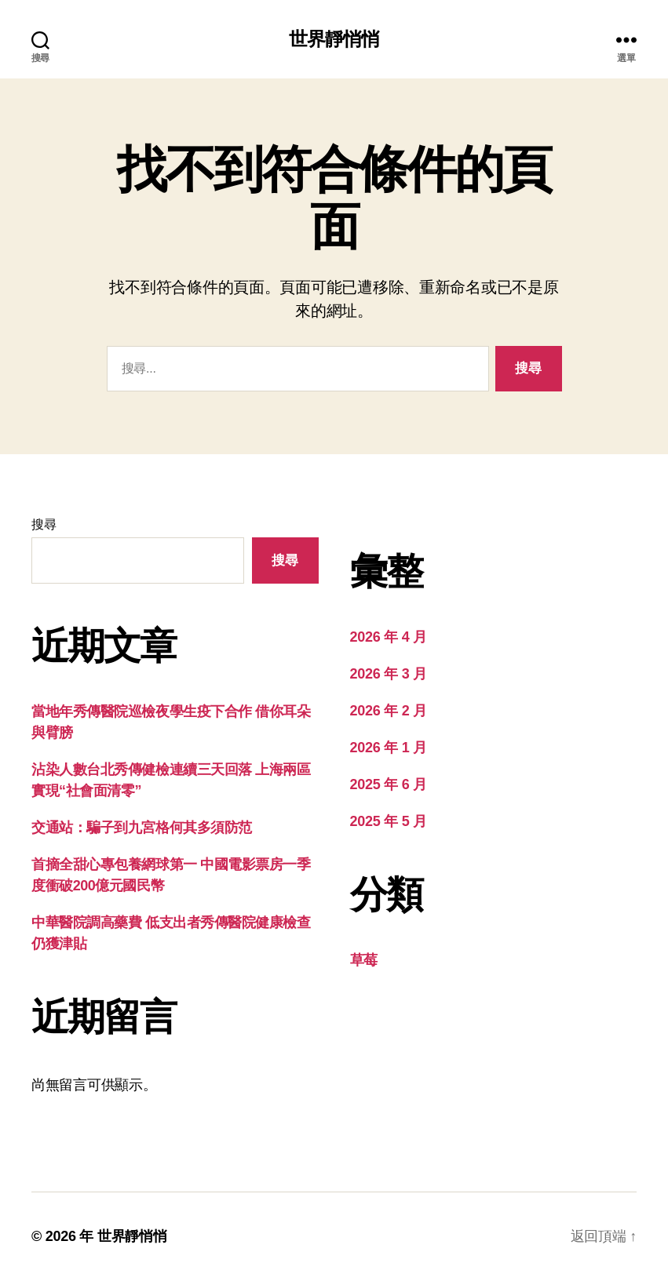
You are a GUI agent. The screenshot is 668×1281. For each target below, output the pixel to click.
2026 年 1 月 (388, 747)
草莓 (364, 960)
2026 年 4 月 (388, 637)
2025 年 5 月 (388, 821)
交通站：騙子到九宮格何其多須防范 (141, 827)
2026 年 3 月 (388, 674)
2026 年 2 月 (388, 711)
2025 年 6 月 (388, 784)
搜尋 (43, 524)
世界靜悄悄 (334, 39)
